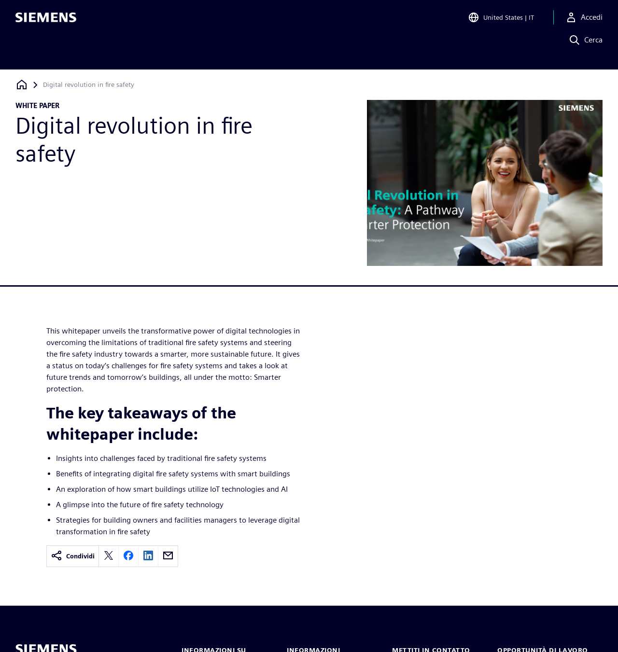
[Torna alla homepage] (22, 85)
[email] (168, 556)
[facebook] (128, 556)
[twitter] (108, 556)
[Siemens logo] (45, 21)
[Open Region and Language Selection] (501, 21)
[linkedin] (148, 556)
